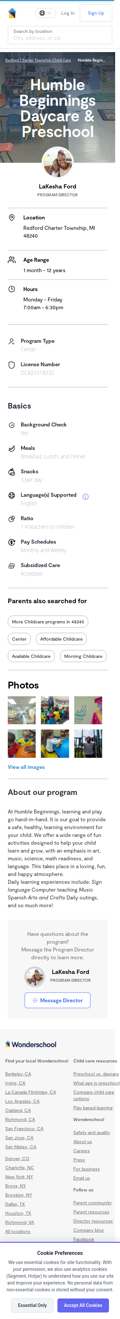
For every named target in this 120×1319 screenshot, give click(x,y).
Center (19, 639)
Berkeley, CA (18, 1073)
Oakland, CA (18, 1110)
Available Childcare (31, 656)
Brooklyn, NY (18, 1195)
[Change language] (45, 13)
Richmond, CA (20, 1119)
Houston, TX (18, 1213)
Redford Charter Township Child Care (38, 60)
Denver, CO (17, 1158)
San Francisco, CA (24, 1128)
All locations (17, 1231)
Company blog (88, 1230)
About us (82, 1141)
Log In (68, 13)
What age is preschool (96, 1083)
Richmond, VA (19, 1222)
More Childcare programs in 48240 (48, 621)
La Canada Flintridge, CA (30, 1092)
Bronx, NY (15, 1185)
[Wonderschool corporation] (57, 1044)
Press (79, 1159)
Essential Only (32, 1305)
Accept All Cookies (83, 1305)
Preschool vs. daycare (96, 1073)
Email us (81, 1178)
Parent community (92, 1202)
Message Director (57, 1000)
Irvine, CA (15, 1083)
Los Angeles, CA (22, 1101)
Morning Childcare (83, 656)
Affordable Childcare (61, 639)
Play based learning (93, 1107)
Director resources (93, 1221)
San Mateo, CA (20, 1146)
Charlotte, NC (19, 1167)
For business (86, 1169)
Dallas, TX (15, 1204)
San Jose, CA (19, 1137)
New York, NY (19, 1176)
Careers (81, 1150)
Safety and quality (91, 1132)
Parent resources (91, 1212)
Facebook (83, 1239)
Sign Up (96, 13)
